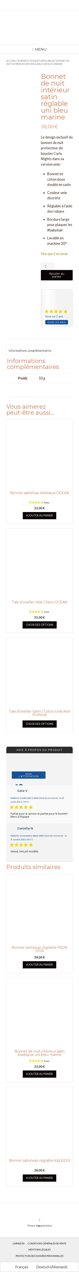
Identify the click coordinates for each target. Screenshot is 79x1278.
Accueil (11, 60)
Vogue (39, 1225)
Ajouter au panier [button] (39, 515)
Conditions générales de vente (47, 1243)
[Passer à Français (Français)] (20, 1267)
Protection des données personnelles (39, 1255)
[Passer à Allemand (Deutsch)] (50, 1267)
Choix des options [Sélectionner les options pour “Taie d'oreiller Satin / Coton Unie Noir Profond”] (39, 724)
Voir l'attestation (29, 775)
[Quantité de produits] (47, 266)
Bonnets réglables (42, 60)
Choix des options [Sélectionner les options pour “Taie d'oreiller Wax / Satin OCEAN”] (39, 624)
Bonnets (23, 60)
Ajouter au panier (56, 275)
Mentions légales (39, 1249)
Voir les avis (57, 322)
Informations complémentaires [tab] (30, 350)
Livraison (18, 1243)
